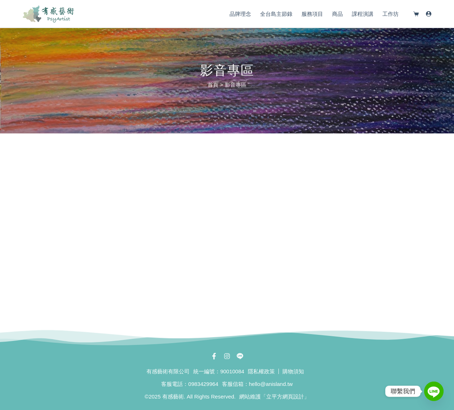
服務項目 (312, 14)
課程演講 (362, 14)
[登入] (428, 14)
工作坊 (390, 14)
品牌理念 (240, 14)
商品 (337, 14)
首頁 (213, 85)
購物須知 (293, 371)
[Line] (434, 391)
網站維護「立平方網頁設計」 (274, 396)
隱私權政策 (261, 371)
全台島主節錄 (276, 14)
